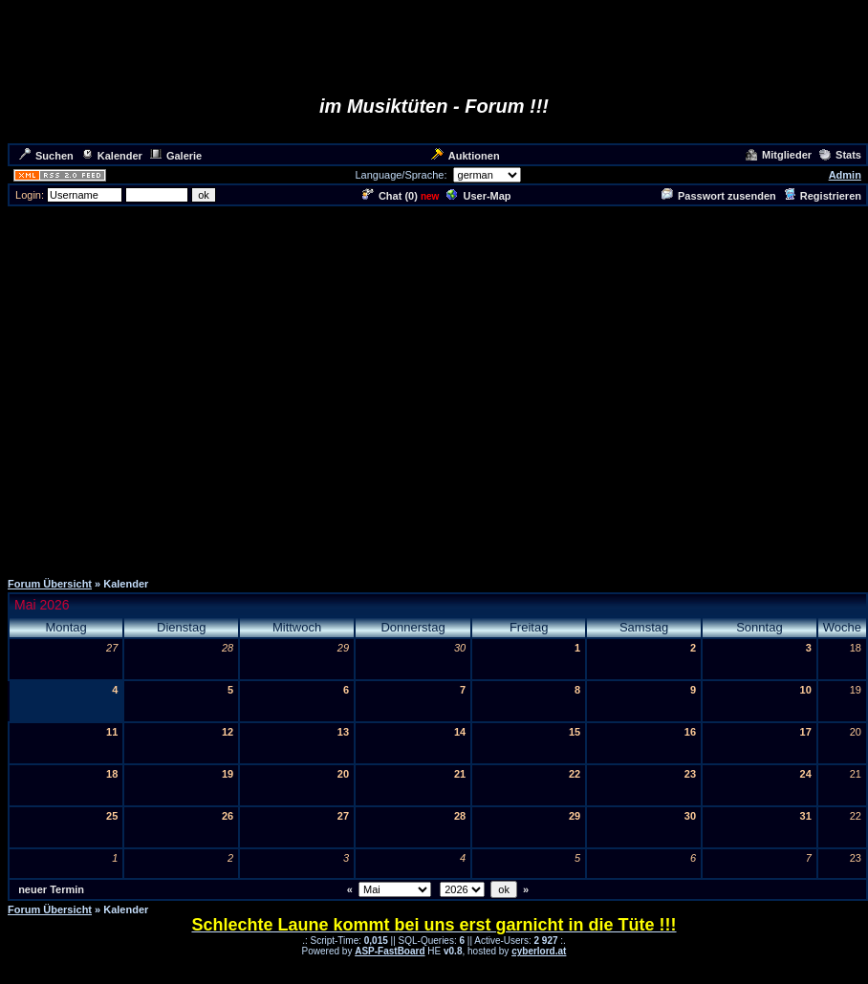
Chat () (390, 196)
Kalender (111, 155)
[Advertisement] (430, 387)
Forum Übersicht (50, 583)
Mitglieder (779, 154)
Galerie (176, 155)
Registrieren (822, 196)
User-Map (478, 196)
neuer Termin (51, 889)
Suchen (46, 155)
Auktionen (465, 155)
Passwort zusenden (719, 196)
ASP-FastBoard (389, 951)
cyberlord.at (538, 951)
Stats (840, 154)
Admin (845, 175)
